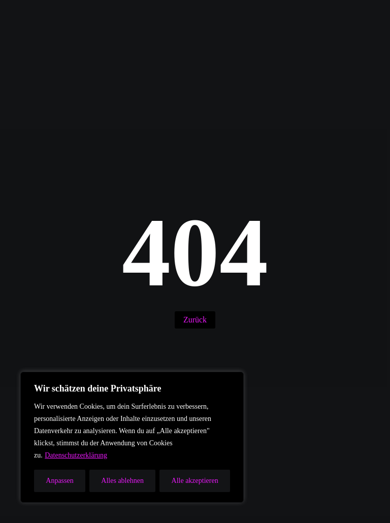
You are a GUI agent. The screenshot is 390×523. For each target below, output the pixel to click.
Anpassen (59, 480)
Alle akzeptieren (195, 480)
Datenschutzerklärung (76, 455)
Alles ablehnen (122, 480)
